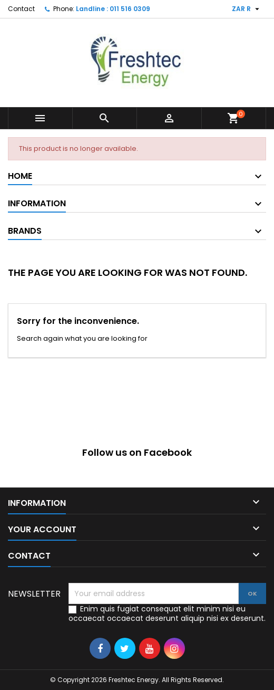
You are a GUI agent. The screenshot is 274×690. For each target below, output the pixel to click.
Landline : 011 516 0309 (113, 8)
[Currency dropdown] (247, 9)
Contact (21, 8)
